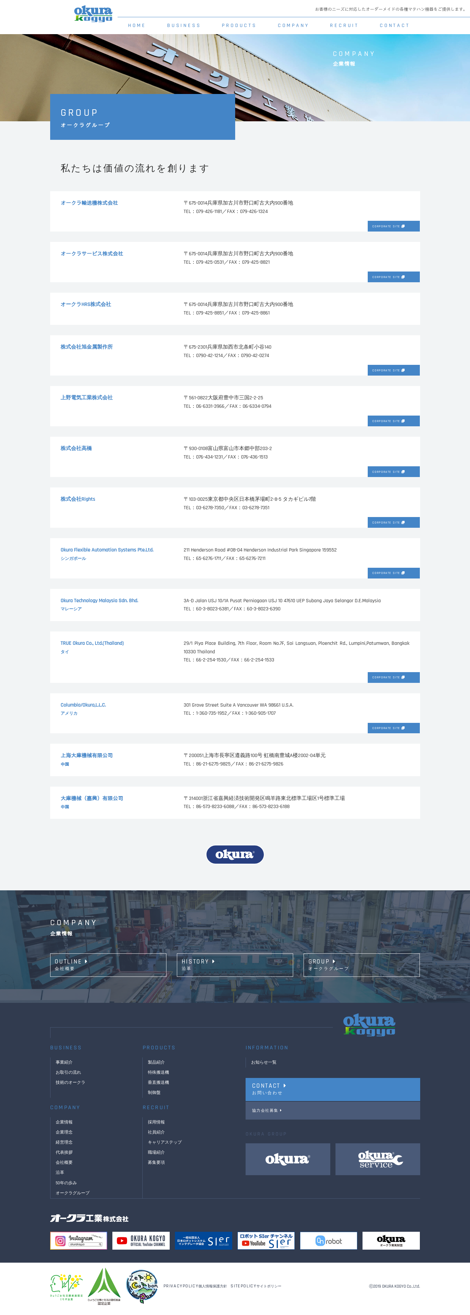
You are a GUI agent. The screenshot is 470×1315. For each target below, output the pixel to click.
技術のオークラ (72, 1087)
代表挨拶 (65, 1157)
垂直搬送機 (159, 1087)
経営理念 (65, 1147)
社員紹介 (157, 1137)
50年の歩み (67, 1187)
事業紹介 (65, 1067)
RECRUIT (344, 25)
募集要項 (157, 1167)
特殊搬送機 (159, 1077)
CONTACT (395, 25)
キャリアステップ (166, 1147)
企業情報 (65, 1127)
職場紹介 (157, 1157)
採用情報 (157, 1127)
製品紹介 (157, 1067)
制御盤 (155, 1097)
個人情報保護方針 (195, 1291)
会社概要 (65, 1167)
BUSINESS (184, 25)
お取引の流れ (69, 1077)
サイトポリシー (256, 1291)
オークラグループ (74, 1198)
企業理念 (65, 1137)
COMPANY (293, 25)
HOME (137, 25)
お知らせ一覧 (264, 1067)
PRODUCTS (239, 25)
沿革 (60, 1177)
